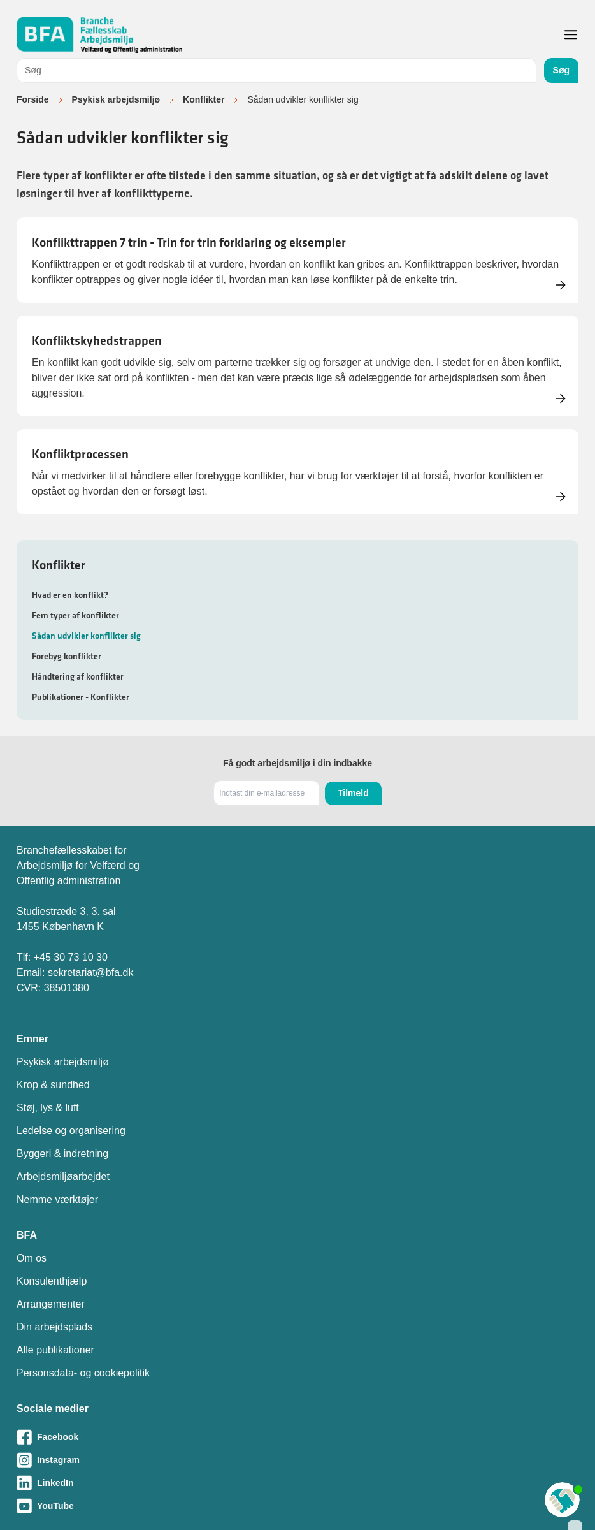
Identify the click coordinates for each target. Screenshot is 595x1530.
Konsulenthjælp (52, 1281)
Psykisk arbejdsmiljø (116, 99)
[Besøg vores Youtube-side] (297, 1505)
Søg (561, 70)
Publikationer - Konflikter (80, 697)
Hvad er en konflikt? (70, 595)
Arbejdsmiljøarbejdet (63, 1176)
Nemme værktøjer (57, 1199)
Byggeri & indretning (62, 1153)
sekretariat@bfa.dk (91, 972)
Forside (33, 99)
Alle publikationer (55, 1349)
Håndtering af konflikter (78, 676)
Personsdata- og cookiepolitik (83, 1372)
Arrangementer (51, 1304)
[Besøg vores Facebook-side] (297, 1437)
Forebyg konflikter (66, 656)
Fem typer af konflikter (75, 615)
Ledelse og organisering (71, 1130)
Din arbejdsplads (54, 1327)
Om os (32, 1258)
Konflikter (203, 99)
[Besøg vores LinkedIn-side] (297, 1482)
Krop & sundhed (53, 1084)
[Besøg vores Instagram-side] (297, 1460)
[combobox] (276, 70)
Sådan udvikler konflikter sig (86, 635)
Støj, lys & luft (48, 1107)
